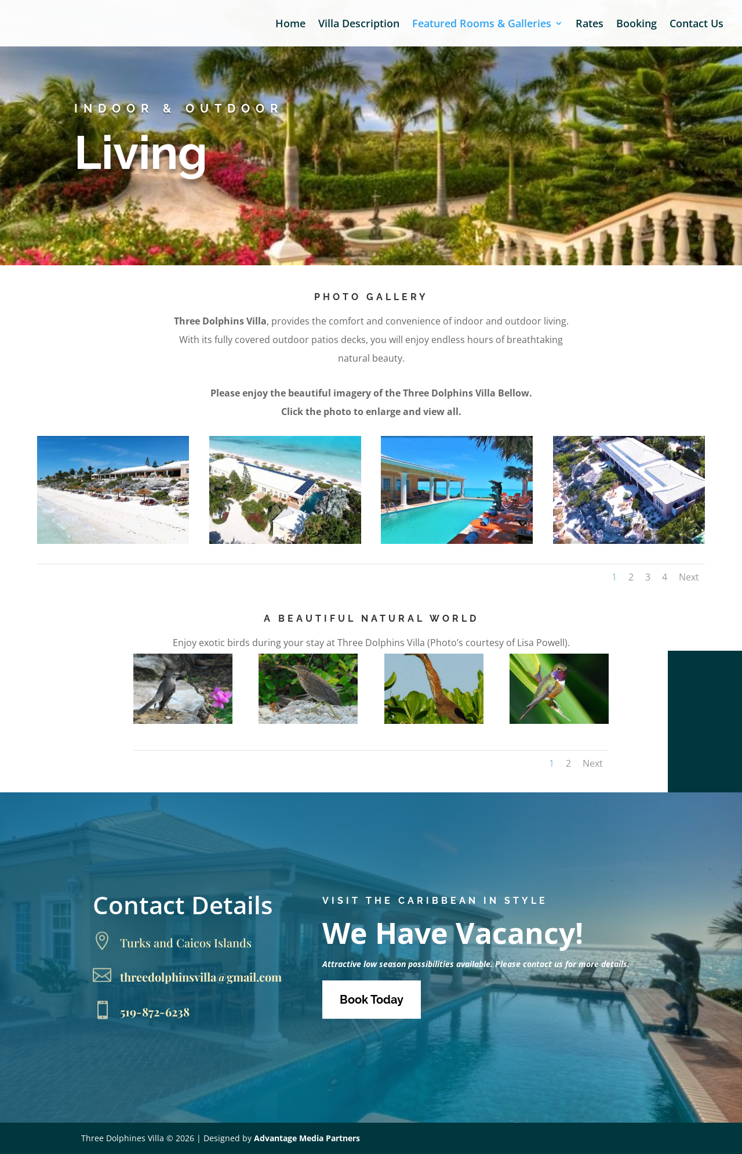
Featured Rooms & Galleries (481, 24)
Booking (636, 24)
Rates (589, 24)
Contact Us (696, 24)
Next (689, 577)
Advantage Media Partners (307, 1138)
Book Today (371, 1000)
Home (290, 24)
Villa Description (358, 24)
